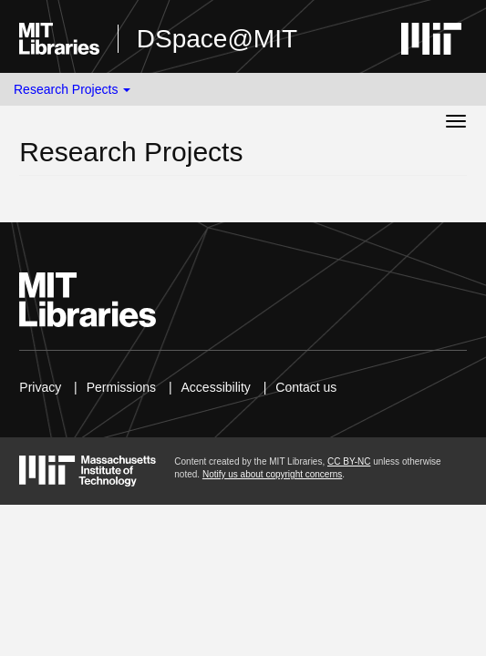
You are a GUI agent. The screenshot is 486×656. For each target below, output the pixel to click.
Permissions (121, 387)
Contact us (305, 387)
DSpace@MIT (217, 39)
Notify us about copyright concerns (272, 474)
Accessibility (216, 387)
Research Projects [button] (72, 89)
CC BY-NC (348, 461)
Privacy (40, 387)
